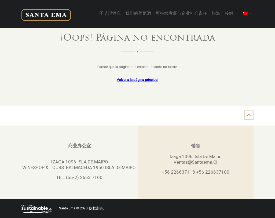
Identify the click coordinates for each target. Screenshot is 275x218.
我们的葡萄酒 (138, 14)
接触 (229, 14)
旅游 (216, 14)
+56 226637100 (212, 172)
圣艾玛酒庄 (110, 14)
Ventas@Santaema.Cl (195, 162)
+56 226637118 (178, 172)
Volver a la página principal (137, 80)
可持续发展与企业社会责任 (181, 14)
